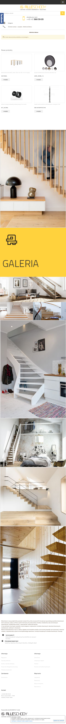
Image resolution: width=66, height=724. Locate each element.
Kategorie (10, 23)
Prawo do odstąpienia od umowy (9, 667)
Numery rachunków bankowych (42, 667)
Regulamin (4, 657)
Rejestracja (37, 680)
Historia (36, 664)
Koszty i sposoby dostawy (7, 664)
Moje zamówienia (38, 683)
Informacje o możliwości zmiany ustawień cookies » (22, 721)
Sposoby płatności (5, 660)
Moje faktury (37, 686)
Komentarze (4, 677)
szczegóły (5, 79)
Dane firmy (37, 657)
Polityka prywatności (6, 670)
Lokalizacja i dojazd (39, 660)
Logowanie (37, 677)
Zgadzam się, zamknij (59, 720)
